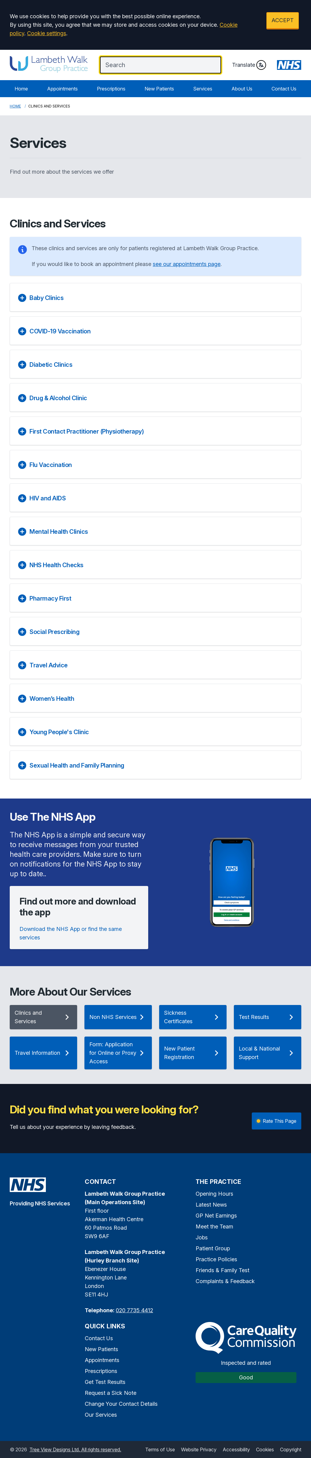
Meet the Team (214, 1226)
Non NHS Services (118, 1017)
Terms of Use (160, 1449)
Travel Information (43, 1053)
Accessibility (236, 1449)
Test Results (267, 1017)
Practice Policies (216, 1259)
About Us (241, 89)
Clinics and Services (43, 1017)
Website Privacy (199, 1449)
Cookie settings (46, 33)
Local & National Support (267, 1052)
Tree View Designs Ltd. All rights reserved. (75, 1449)
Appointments (62, 89)
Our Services (101, 1415)
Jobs (202, 1237)
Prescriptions (111, 89)
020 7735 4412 (134, 1310)
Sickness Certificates (193, 1017)
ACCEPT (283, 20)
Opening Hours (214, 1194)
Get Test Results (105, 1382)
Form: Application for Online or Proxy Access (118, 1053)
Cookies (265, 1449)
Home (21, 89)
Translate (249, 65)
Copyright (290, 1449)
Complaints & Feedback (225, 1281)
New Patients (159, 89)
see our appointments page (186, 264)
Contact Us (284, 89)
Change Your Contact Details (121, 1404)
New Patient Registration (193, 1052)
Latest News (211, 1204)
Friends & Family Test (222, 1270)
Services (202, 89)
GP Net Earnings (216, 1215)
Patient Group (213, 1248)
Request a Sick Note (110, 1393)
